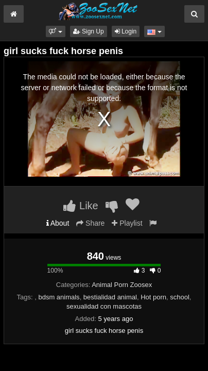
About (58, 223)
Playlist (127, 223)
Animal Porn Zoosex (122, 285)
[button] (55, 31)
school (179, 297)
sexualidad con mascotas (104, 306)
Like (80, 205)
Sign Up (88, 31)
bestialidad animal (110, 297)
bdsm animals (58, 297)
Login (126, 31)
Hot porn (153, 297)
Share (90, 223)
